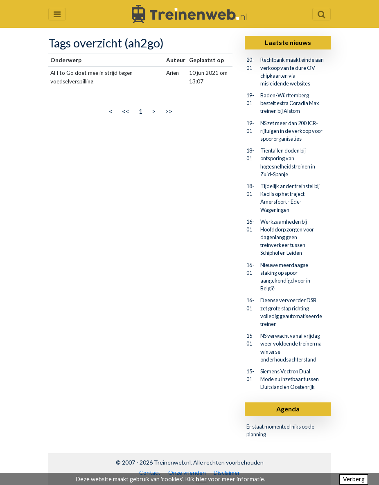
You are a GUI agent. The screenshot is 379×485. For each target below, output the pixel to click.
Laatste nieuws (288, 42)
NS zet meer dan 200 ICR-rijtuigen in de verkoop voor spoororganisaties (291, 131)
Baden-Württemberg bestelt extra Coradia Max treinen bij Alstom (289, 103)
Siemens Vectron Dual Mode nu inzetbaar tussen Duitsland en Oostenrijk (289, 379)
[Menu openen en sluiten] (57, 14)
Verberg (354, 479)
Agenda (288, 409)
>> (168, 111)
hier (201, 479)
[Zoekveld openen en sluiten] (321, 14)
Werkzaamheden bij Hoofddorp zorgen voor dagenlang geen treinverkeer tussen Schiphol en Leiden (287, 237)
